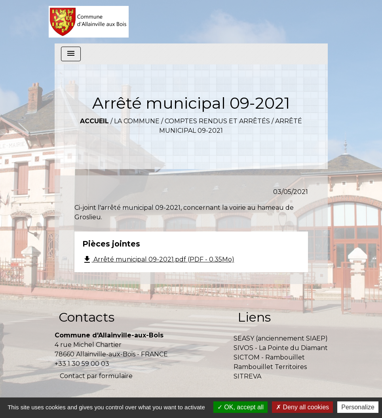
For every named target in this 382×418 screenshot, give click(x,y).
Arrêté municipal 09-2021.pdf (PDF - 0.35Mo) (158, 259)
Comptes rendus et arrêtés (217, 121)
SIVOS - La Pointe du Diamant (281, 348)
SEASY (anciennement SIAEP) (281, 338)
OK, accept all (240, 407)
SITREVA (247, 376)
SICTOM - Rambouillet (269, 357)
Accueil (94, 121)
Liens (254, 317)
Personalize (357, 407)
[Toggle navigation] (71, 54)
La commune (137, 121)
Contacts (86, 317)
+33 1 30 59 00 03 (82, 363)
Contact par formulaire (96, 376)
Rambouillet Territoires (270, 367)
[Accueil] (89, 22)
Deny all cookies (302, 407)
